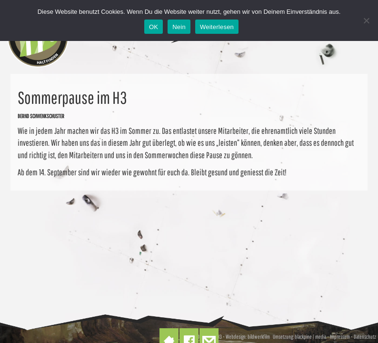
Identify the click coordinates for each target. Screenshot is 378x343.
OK (153, 26)
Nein (179, 26)
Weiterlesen (217, 26)
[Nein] (366, 20)
